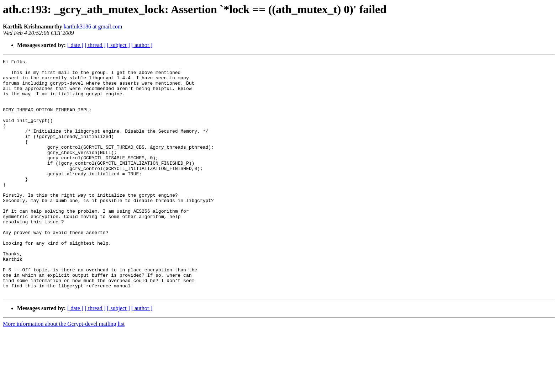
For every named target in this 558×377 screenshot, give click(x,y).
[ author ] (142, 45)
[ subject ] (118, 45)
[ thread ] (95, 45)
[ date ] (75, 45)
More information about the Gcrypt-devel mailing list (64, 371)
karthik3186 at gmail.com (93, 26)
